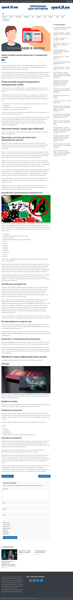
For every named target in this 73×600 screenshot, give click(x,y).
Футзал (11, 17)
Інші (62, 17)
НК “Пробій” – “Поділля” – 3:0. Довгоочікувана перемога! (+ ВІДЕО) (61, 45)
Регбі (33, 17)
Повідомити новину (37, 1)
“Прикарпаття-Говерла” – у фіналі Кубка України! (62, 101)
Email (5, 509)
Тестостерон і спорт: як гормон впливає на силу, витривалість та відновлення (62, 90)
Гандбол (38, 17)
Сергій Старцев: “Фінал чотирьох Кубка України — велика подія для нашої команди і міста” (62, 115)
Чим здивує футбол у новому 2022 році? (40, 551)
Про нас (17, 1)
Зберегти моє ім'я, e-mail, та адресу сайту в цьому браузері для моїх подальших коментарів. (7, 528)
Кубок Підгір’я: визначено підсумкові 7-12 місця (45, 476)
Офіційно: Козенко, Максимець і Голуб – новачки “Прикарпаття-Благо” (61, 122)
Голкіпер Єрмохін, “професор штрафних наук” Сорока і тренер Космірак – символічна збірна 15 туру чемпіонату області (62, 130)
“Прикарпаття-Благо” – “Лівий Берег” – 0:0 (61, 57)
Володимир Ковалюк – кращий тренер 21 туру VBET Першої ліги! (62, 33)
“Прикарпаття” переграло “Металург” (8, 476)
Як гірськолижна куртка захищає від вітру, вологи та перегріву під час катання (62, 145)
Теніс (57, 17)
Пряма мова (6, 20)
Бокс (45, 17)
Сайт (4, 515)
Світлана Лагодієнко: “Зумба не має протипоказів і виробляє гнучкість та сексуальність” (9, 563)
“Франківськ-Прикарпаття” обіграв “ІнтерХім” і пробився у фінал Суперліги (61, 51)
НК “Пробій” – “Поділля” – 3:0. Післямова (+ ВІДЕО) (61, 38)
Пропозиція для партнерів (26, 1)
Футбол (5, 17)
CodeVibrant (38, 598)
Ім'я (4, 503)
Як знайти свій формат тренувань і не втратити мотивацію (62, 28)
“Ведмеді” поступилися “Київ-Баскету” (61, 96)
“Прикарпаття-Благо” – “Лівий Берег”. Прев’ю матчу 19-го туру (61, 68)
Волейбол (26, 17)
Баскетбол (18, 17)
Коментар (6, 488)
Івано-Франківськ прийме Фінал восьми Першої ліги (61, 62)
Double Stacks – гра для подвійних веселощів (24, 551)
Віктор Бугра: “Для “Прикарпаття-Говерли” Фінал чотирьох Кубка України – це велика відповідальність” (62, 108)
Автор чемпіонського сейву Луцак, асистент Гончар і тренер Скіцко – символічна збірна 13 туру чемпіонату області (61, 153)
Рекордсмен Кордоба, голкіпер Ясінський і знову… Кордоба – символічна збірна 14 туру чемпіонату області (61, 138)
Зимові (51, 17)
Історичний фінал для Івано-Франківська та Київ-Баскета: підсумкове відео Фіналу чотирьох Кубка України (61, 83)
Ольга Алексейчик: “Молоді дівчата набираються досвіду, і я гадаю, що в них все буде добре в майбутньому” (62, 75)
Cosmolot (14, 78)
